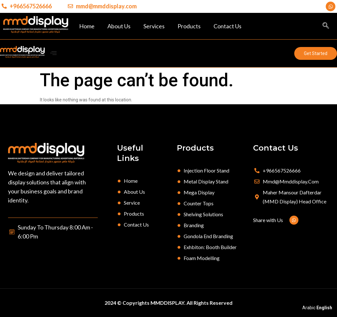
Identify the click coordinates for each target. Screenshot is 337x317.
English (324, 307)
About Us (119, 26)
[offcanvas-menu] (53, 53)
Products (189, 26)
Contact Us (227, 26)
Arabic (308, 307)
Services (154, 26)
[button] (315, 53)
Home (87, 26)
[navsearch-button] (325, 26)
